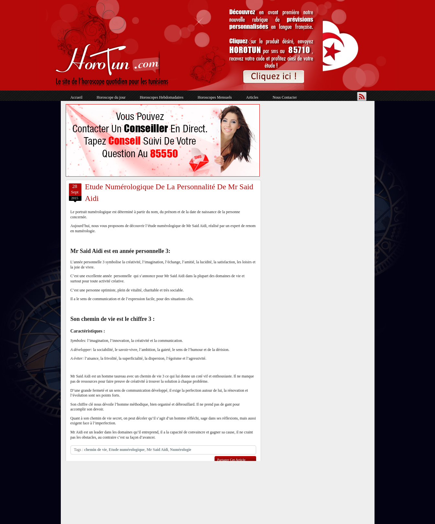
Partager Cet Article (231, 460)
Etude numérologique (127, 449)
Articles (252, 97)
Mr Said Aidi (157, 449)
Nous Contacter (285, 97)
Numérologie (180, 449)
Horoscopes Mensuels (215, 97)
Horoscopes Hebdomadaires (161, 97)
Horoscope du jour (111, 97)
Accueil (76, 97)
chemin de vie (95, 449)
